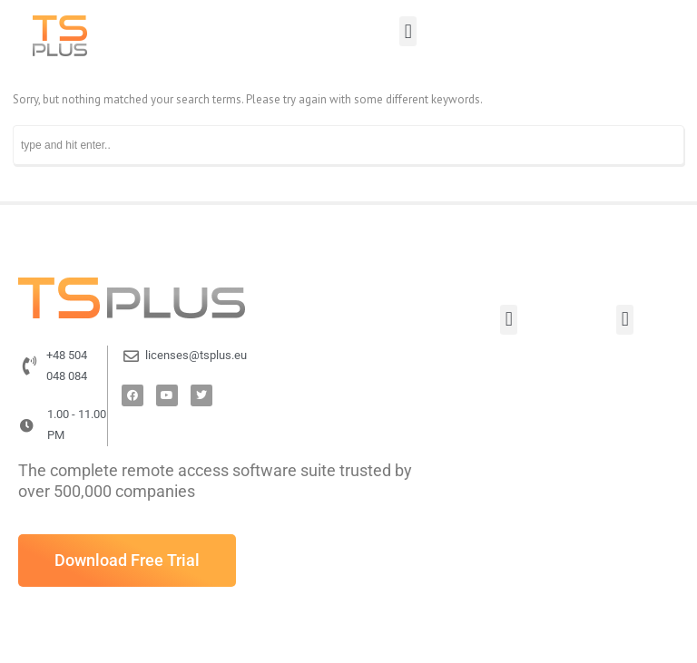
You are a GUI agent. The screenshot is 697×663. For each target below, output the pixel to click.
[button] (408, 31)
